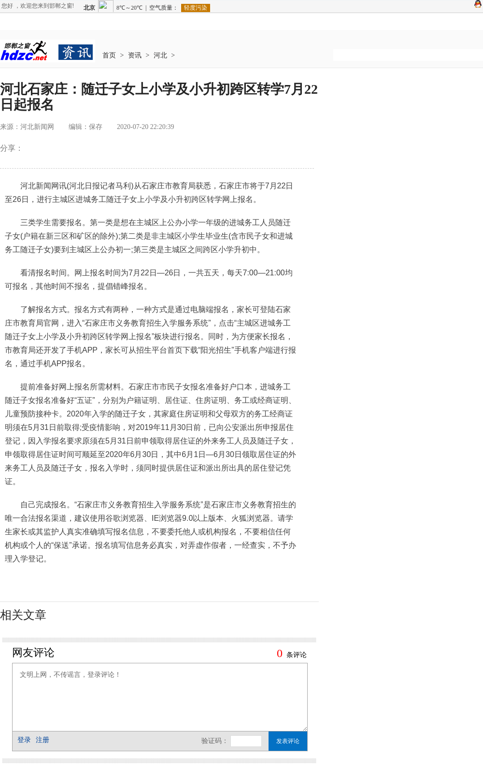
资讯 (135, 55)
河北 (160, 55)
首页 (109, 55)
